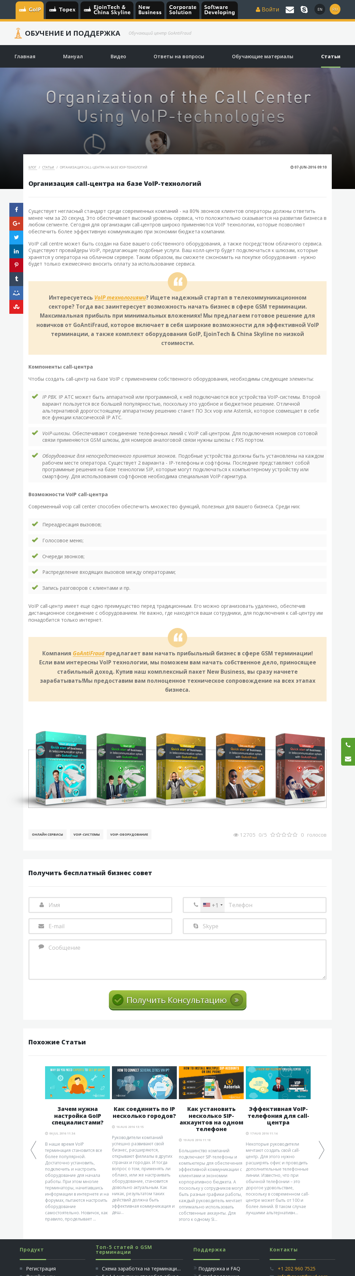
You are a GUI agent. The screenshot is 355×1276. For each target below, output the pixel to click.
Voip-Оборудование (129, 834)
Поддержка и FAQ (219, 1268)
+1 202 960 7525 (296, 1268)
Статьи (48, 167)
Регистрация (40, 1268)
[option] (77, 1144)
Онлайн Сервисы (47, 834)
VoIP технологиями (120, 298)
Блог (32, 167)
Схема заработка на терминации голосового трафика (166, 1268)
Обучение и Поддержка (72, 33)
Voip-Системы (86, 834)
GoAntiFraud (88, 653)
